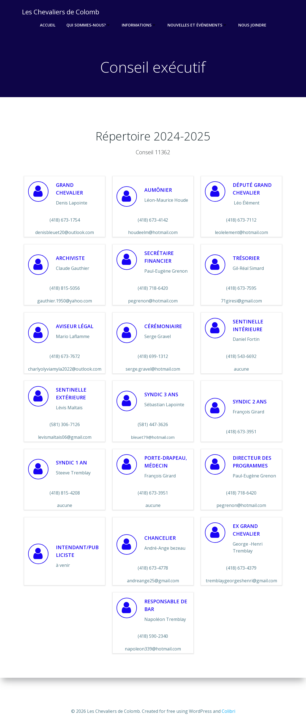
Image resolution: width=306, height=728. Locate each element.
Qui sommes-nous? (88, 25)
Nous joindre (252, 25)
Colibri (228, 711)
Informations (139, 25)
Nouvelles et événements (197, 25)
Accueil (47, 25)
